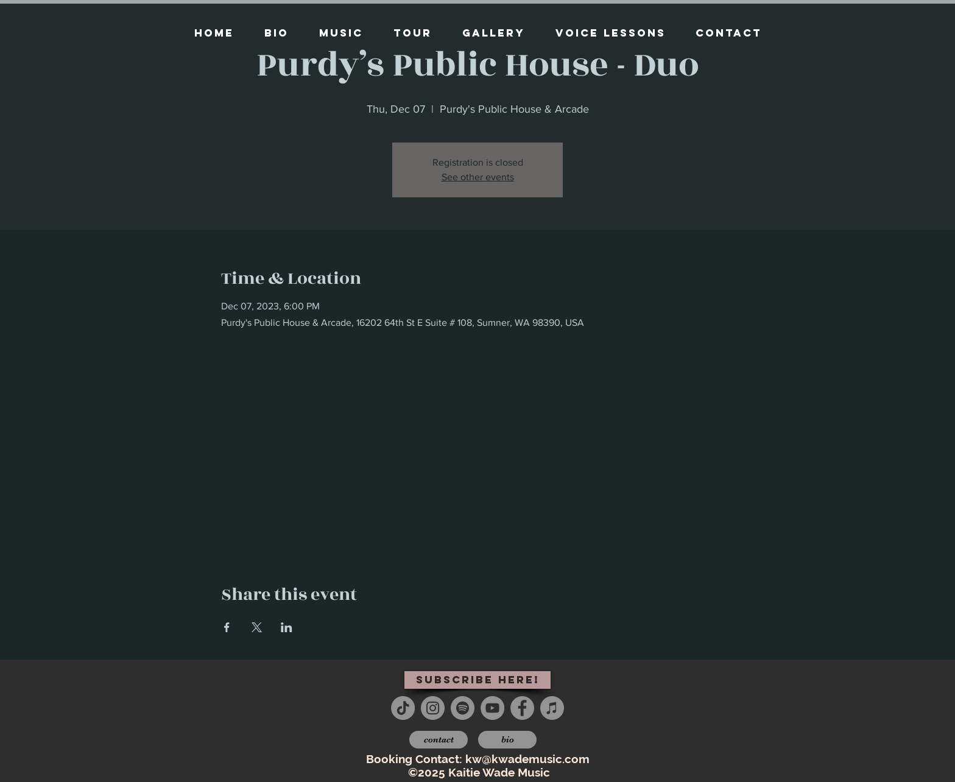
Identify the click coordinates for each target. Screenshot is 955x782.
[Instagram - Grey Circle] (433, 708)
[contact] (438, 740)
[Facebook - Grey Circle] (522, 708)
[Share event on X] (257, 627)
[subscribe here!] (477, 680)
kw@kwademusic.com (527, 759)
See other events (478, 177)
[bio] (507, 740)
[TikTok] (403, 708)
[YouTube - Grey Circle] (492, 708)
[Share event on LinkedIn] (286, 627)
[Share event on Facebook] (227, 627)
